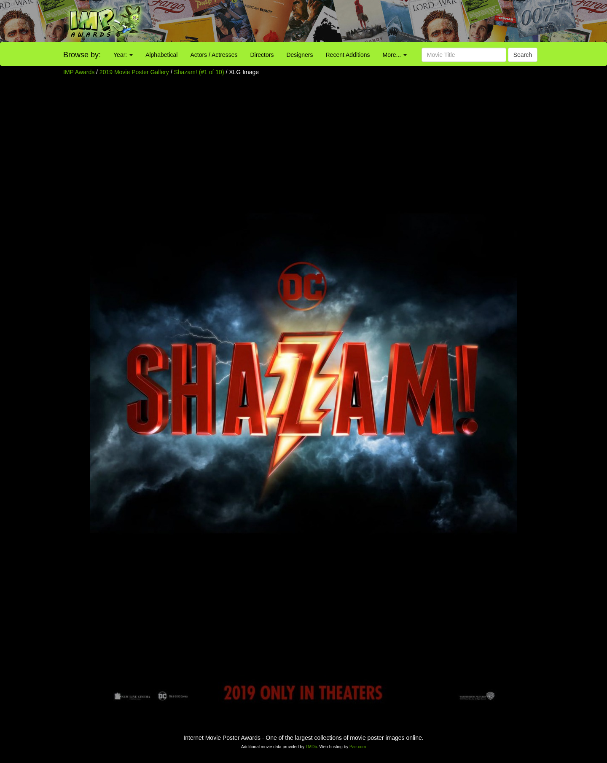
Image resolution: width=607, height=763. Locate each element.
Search (522, 54)
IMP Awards (78, 72)
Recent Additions (348, 54)
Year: (123, 54)
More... (395, 54)
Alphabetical (161, 54)
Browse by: (82, 55)
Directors (262, 54)
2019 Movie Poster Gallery (134, 72)
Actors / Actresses (213, 54)
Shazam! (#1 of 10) (199, 72)
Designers (299, 54)
